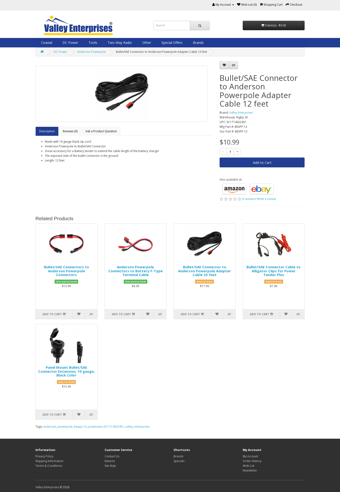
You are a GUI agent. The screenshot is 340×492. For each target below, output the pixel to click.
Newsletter (250, 470)
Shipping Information (49, 461)
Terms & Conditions (48, 466)
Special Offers (172, 42)
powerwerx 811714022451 (106, 427)
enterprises (142, 427)
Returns (110, 461)
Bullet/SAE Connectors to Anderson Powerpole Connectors (66, 271)
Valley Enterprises (241, 113)
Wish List (248, 466)
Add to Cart (262, 162)
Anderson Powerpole (91, 52)
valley (129, 427)
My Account (250, 456)
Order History (252, 461)
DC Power (70, 42)
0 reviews (248, 199)
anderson (49, 427)
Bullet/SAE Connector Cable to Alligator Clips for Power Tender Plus (273, 271)
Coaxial (46, 42)
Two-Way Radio (119, 42)
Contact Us (112, 456)
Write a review (266, 199)
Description (47, 131)
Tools (92, 42)
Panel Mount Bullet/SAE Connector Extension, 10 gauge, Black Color (66, 371)
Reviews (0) (70, 131)
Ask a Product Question (101, 131)
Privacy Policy (44, 456)
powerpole (65, 427)
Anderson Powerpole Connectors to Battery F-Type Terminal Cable (135, 271)
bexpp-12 (80, 427)
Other (146, 42)
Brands (198, 42)
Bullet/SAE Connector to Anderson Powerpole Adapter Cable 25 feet (204, 271)
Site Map (110, 466)
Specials (179, 461)
